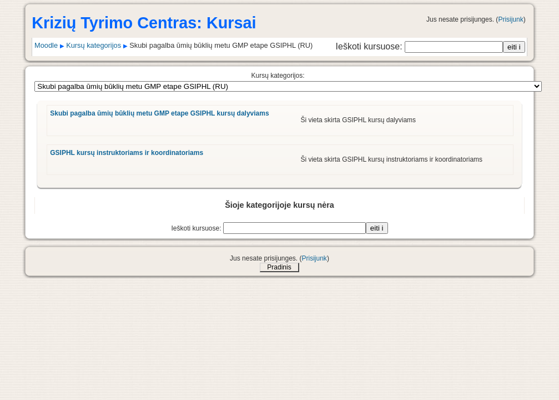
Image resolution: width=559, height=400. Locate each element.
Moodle (46, 45)
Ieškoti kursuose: (370, 46)
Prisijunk (510, 19)
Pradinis (279, 267)
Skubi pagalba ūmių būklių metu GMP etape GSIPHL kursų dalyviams (159, 113)
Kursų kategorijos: (277, 75)
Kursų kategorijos (93, 45)
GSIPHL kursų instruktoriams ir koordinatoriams (126, 153)
